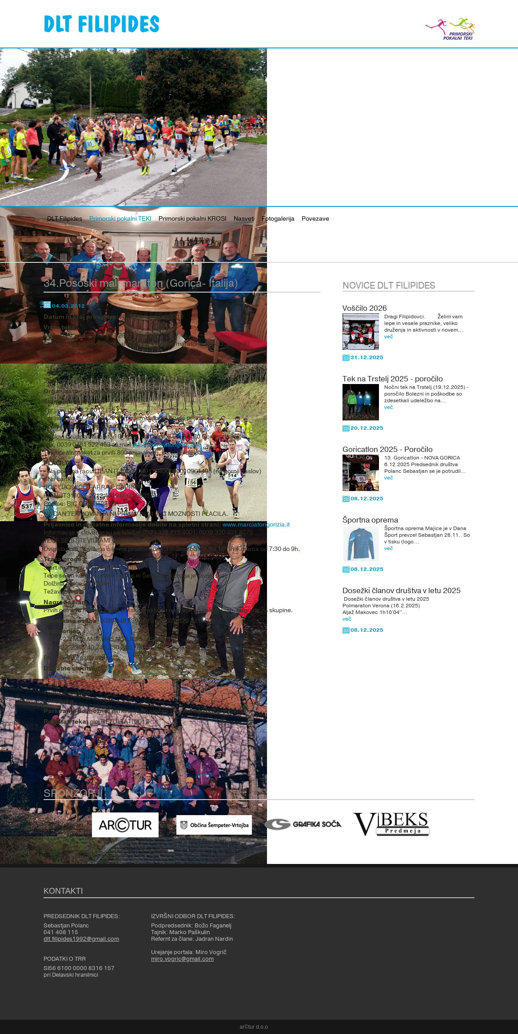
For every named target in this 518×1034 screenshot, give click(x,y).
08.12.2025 (367, 498)
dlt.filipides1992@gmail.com (81, 939)
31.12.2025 (367, 357)
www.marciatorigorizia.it (256, 525)
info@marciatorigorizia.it (166, 445)
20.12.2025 (367, 428)
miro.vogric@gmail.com (182, 959)
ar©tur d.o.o (254, 1027)
